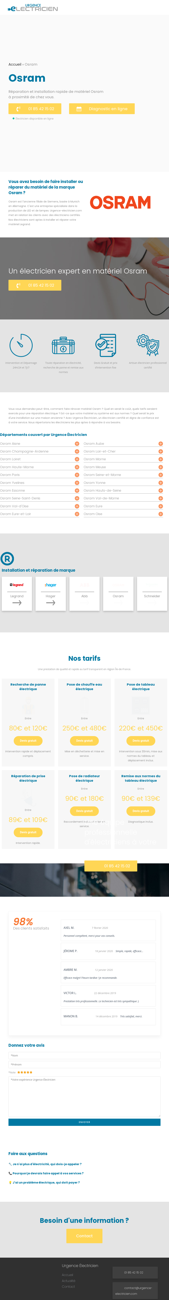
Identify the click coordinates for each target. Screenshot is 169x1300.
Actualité (68, 1250)
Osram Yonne (95, 482)
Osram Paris (10, 475)
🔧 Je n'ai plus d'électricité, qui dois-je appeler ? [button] (45, 1134)
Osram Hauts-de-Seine (102, 490)
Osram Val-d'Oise (14, 506)
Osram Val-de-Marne (101, 498)
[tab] (84, 1134)
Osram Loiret (10, 459)
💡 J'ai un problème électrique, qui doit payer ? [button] (44, 1152)
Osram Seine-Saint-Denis (20, 498)
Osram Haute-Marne (17, 467)
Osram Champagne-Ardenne (24, 451)
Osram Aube (94, 443)
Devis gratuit (28, 727)
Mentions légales (99, 1296)
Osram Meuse (95, 467)
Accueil (14, 64)
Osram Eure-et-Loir (15, 514)
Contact (84, 1206)
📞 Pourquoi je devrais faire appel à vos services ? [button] (46, 1143)
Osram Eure (93, 506)
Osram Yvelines (12, 482)
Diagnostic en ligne (108, 109)
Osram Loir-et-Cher (100, 451)
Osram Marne (95, 459)
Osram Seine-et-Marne (102, 475)
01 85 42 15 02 (41, 109)
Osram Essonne (12, 490)
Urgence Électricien (79, 1296)
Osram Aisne (10, 443)
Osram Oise (93, 514)
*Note (20, 1042)
